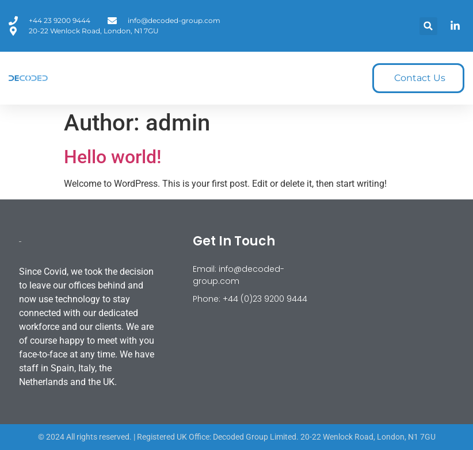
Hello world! (112, 157)
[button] (428, 26)
